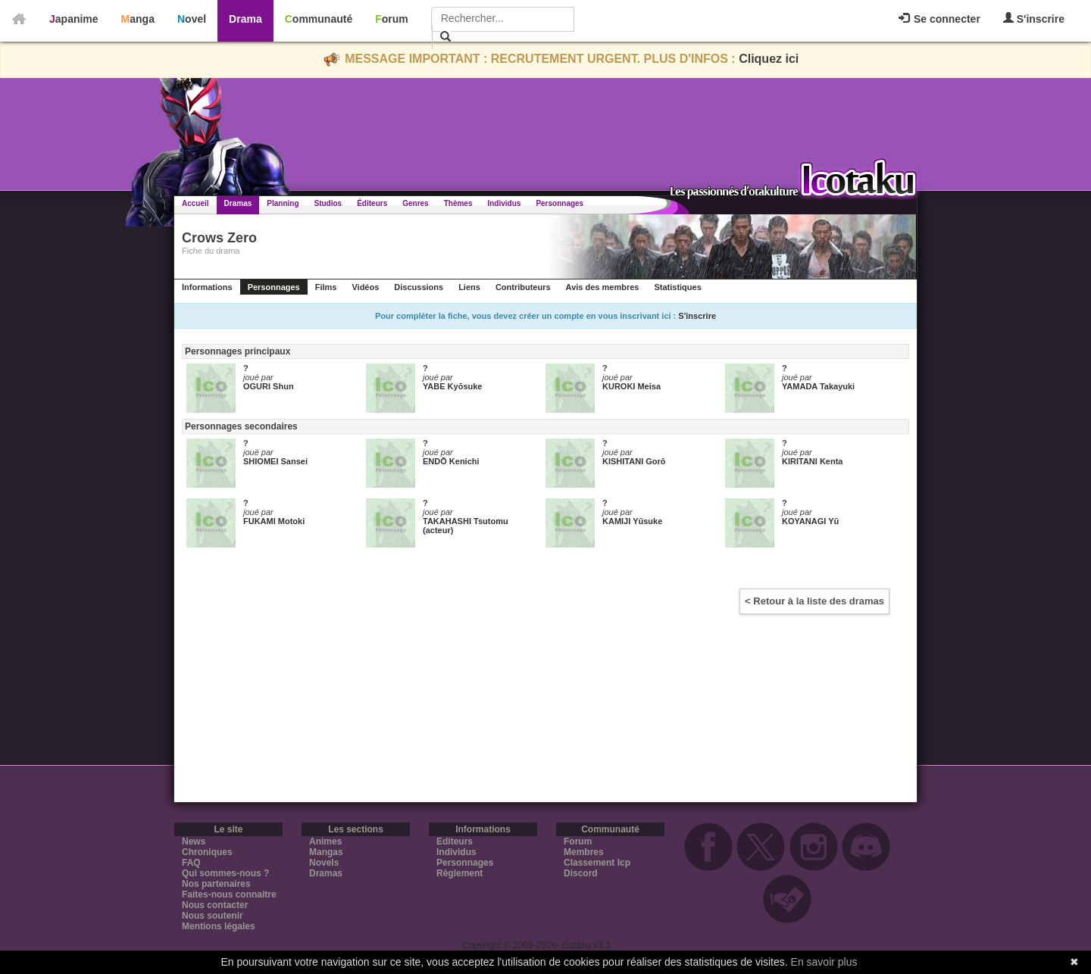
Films (326, 287)
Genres (415, 203)
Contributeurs (523, 287)
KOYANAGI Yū (810, 521)
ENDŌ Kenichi (451, 461)
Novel (191, 19)
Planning (283, 203)
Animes (325, 841)
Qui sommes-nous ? (225, 873)
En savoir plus (824, 962)
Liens (469, 287)
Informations (207, 287)
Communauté (318, 19)
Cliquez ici (769, 58)
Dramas (238, 203)
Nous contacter (215, 905)
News (193, 841)
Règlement (459, 873)
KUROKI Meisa (631, 386)
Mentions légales (218, 926)
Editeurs (454, 841)
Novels (324, 862)
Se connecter (939, 19)
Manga (138, 19)
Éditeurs (372, 203)
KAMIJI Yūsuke (632, 521)
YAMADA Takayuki (818, 386)
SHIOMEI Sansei (275, 461)
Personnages (559, 203)
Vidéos (365, 287)
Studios (328, 203)
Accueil (195, 203)
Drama (245, 19)
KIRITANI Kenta (812, 461)
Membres (584, 852)
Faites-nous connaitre (229, 894)
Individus (503, 203)
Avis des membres (602, 287)
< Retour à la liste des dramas (814, 601)
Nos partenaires (216, 884)
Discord (581, 873)
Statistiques (677, 287)
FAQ (191, 862)
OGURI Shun (268, 386)
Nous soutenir (212, 915)
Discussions (418, 287)
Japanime (73, 19)
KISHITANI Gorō (634, 461)
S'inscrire (1033, 18)
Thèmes (458, 203)
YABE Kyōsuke (452, 386)
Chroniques (207, 852)
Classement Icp (597, 862)
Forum (391, 19)
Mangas (326, 852)
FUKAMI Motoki (274, 521)
